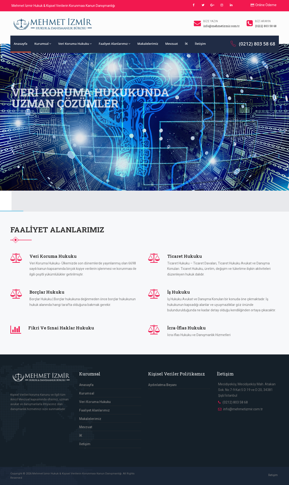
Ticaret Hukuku (184, 256)
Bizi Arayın (263, 21)
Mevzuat (171, 43)
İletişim (200, 43)
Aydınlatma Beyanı (162, 385)
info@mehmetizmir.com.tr (243, 409)
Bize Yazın (210, 21)
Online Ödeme (264, 5)
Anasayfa (20, 43)
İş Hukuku (178, 292)
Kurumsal (42, 43)
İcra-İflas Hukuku (186, 328)
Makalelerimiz (147, 43)
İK (186, 43)
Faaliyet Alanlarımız (114, 43)
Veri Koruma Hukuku (75, 43)
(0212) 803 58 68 (252, 44)
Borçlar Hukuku (46, 292)
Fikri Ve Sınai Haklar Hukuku (61, 328)
